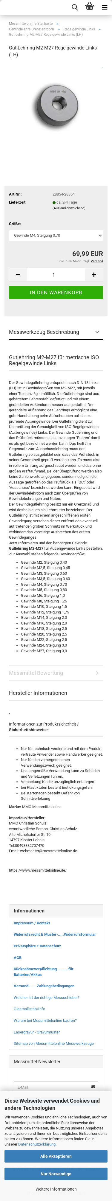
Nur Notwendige (56, 1173)
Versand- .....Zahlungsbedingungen (44, 986)
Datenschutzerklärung (37, 1144)
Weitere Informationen (56, 1189)
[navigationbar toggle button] (104, 7)
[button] (18, 274)
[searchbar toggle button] (74, 7)
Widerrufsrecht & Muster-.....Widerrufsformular (55, 934)
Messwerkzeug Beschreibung (44, 332)
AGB (18, 957)
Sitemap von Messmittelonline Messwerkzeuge (54, 1043)
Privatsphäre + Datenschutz (37, 946)
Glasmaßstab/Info (29, 1009)
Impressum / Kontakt (32, 923)
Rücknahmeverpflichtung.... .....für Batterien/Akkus (43, 972)
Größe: (15, 223)
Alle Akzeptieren (56, 1156)
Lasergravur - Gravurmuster (37, 1032)
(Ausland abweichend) (69, 208)
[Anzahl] (56, 274)
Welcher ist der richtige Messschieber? (46, 997)
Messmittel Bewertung (36, 673)
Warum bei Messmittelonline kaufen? (45, 1020)
